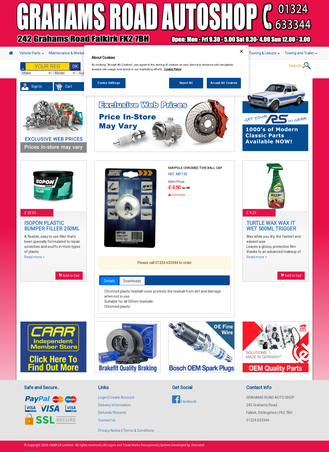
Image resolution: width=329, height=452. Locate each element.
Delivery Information (114, 400)
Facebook (184, 396)
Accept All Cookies (223, 83)
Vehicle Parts (31, 53)
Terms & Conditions (138, 425)
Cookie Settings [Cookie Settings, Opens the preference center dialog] (108, 83)
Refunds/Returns (112, 408)
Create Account (121, 392)
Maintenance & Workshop (71, 53)
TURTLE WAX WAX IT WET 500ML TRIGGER (271, 221)
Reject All (186, 83)
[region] (166, 70)
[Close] (241, 51)
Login (102, 392)
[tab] (109, 276)
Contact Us (107, 415)
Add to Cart (69, 270)
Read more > (34, 252)
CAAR (53, 440)
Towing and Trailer (301, 53)
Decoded (198, 440)
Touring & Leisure (264, 53)
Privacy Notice (109, 425)
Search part (32, 447)
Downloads (132, 276)
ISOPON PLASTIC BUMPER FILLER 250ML (51, 221)
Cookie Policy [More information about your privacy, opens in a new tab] (172, 69)
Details (109, 276)
